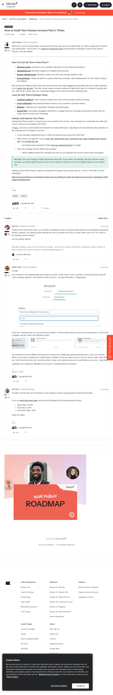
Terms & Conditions (46, 545)
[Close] (90, 656)
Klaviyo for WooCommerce (60, 612)
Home (4, 19)
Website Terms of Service (49, 674)
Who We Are (55, 629)
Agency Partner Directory (88, 592)
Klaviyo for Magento (58, 607)
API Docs (24, 644)
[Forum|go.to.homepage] (12, 4)
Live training (25, 612)
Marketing (33, 19)
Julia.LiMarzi (17, 42)
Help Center (25, 602)
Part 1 (16, 128)
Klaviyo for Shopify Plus (59, 592)
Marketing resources (29, 607)
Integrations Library (86, 597)
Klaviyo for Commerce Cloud (61, 602)
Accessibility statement (65, 545)
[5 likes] (23, 203)
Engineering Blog (56, 644)
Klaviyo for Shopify (57, 587)
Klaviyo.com (25, 587)
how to (23, 196)
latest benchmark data (29, 400)
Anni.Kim (15, 389)
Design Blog (54, 648)
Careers (53, 639)
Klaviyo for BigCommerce (60, 597)
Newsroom (54, 634)
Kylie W (15, 226)
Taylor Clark (16, 267)
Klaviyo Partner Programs (88, 587)
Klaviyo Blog (25, 597)
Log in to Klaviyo (27, 592)
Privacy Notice (12, 677)
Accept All (80, 686)
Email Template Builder (30, 639)
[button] (2, 5)
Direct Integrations (57, 616)
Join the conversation (17, 19)
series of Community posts (52, 49)
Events (23, 634)
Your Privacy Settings (59, 686)
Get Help (24, 648)
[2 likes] (22, 376)
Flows (15, 196)
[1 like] (21, 254)
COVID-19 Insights (28, 629)
